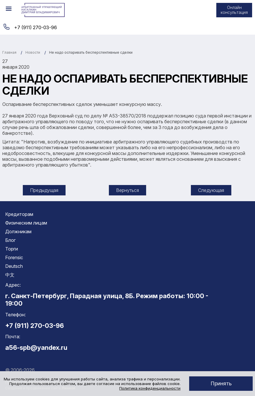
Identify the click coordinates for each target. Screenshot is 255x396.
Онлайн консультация (234, 10)
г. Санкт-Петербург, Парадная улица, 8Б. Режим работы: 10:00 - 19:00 (106, 299)
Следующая (211, 190)
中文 (9, 275)
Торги (11, 249)
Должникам (18, 231)
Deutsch (14, 266)
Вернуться (127, 190)
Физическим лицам (26, 223)
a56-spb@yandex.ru (36, 347)
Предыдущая (44, 190)
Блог (10, 240)
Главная (9, 52)
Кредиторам (19, 214)
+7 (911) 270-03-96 (35, 27)
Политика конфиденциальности (149, 388)
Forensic (14, 257)
